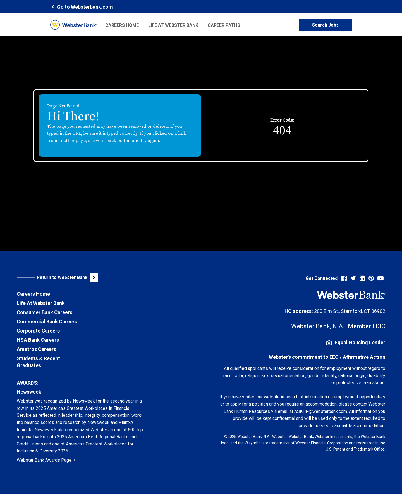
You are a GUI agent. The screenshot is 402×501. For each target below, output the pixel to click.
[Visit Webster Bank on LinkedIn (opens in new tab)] (362, 278)
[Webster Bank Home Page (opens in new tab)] (81, 6)
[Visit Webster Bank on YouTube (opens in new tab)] (380, 278)
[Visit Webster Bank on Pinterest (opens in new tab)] (371, 278)
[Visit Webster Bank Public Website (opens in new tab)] (78, 277)
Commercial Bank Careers (47, 321)
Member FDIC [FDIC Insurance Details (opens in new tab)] (366, 326)
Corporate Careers (38, 331)
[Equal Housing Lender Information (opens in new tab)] (302, 342)
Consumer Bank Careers (44, 312)
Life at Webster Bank (173, 25)
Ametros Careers (36, 349)
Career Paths (224, 25)
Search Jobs (325, 25)
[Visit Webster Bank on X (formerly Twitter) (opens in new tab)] (353, 278)
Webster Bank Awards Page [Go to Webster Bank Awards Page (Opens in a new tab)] (46, 460)
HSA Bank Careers (38, 340)
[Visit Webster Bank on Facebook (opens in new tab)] (344, 278)
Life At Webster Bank (41, 303)
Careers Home (122, 25)
